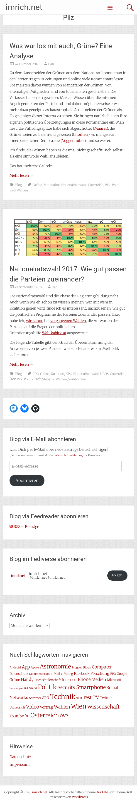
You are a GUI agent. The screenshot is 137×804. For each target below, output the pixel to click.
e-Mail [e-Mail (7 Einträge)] (55, 674)
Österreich (95, 185)
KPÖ (69, 374)
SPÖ (12, 190)
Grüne (37, 185)
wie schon (34, 320)
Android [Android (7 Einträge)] (15, 667)
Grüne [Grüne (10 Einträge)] (15, 680)
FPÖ (36, 374)
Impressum (20, 764)
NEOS (104, 374)
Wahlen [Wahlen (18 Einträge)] (62, 707)
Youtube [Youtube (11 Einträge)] (17, 716)
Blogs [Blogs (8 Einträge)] (87, 667)
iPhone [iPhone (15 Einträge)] (83, 679)
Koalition (57, 374)
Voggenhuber (73, 140)
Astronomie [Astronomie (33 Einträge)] (55, 666)
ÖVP (12, 379)
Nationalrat (51, 185)
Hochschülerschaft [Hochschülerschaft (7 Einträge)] (47, 680)
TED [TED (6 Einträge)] (79, 698)
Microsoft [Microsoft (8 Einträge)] (114, 680)
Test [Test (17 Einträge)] (87, 697)
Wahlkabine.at (54, 333)
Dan (51, 64)
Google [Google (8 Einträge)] (122, 674)
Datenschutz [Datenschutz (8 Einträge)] (19, 674)
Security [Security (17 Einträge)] (66, 687)
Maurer (100, 128)
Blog (18, 185)
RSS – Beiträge (24, 526)
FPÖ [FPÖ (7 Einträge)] (113, 674)
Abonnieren (27, 480)
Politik (117, 185)
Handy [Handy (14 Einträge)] (27, 679)
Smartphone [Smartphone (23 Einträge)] (91, 687)
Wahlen (22, 190)
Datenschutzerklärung (68, 455)
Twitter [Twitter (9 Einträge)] (106, 698)
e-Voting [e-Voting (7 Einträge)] (67, 674)
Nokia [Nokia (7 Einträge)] (33, 688)
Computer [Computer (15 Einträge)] (102, 667)
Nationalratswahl (74, 185)
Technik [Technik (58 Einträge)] (63, 696)
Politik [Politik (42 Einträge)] (47, 687)
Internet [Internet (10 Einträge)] (69, 680)
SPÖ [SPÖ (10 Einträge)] (45, 698)
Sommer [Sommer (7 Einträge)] (35, 698)
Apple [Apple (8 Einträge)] (35, 667)
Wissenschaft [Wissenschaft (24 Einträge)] (103, 707)
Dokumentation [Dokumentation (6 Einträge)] (39, 673)
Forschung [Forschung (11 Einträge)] (100, 673)
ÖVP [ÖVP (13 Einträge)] (64, 715)
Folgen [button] (117, 575)
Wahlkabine (77, 379)
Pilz (107, 185)
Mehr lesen (21, 175)
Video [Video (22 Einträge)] (32, 707)
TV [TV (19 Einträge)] (96, 697)
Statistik (48, 379)
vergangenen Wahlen (68, 320)
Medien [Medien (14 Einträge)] (98, 679)
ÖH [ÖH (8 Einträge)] (27, 716)
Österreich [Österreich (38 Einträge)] (44, 715)
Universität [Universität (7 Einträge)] (17, 707)
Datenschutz (20, 756)
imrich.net (24, 7)
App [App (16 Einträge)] (26, 667)
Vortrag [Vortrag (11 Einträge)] (46, 707)
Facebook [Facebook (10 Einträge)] (82, 673)
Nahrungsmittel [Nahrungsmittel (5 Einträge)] (19, 688)
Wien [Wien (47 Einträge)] (78, 706)
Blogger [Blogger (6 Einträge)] (77, 667)
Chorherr (80, 134)
